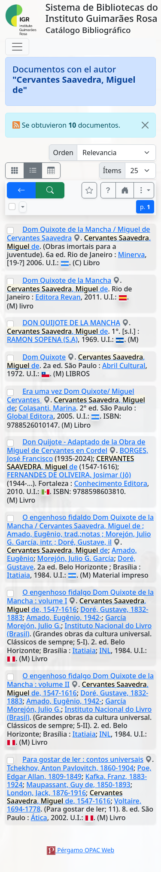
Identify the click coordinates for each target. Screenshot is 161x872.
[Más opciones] (144, 190)
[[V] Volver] (21, 190)
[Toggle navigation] (17, 46)
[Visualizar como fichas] (14, 170)
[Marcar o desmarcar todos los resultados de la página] (12, 206)
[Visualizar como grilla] (51, 170)
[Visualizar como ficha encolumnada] (33, 170)
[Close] (145, 125)
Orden (63, 152)
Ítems (112, 170)
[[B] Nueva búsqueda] (50, 190)
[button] (108, 190)
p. (145, 207)
